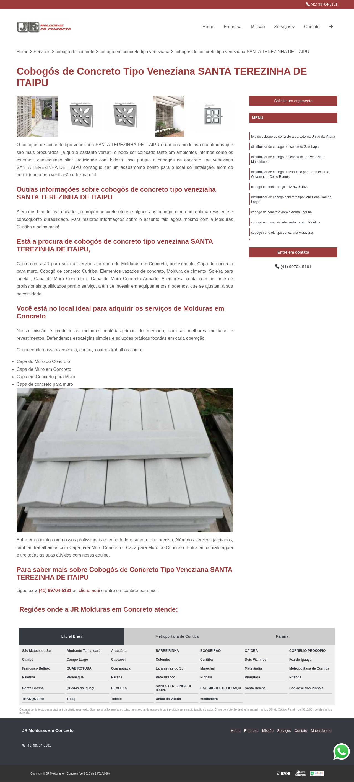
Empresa (232, 26)
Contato (312, 26)
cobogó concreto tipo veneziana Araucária (282, 236)
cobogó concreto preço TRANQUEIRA (279, 189)
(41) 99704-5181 (321, 4)
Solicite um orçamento (293, 101)
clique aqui (89, 590)
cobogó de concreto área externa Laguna (281, 215)
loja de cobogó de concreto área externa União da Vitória (293, 137)
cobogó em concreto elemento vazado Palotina (285, 225)
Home (208, 26)
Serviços (282, 26)
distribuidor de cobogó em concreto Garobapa (285, 147)
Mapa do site (321, 731)
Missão (258, 26)
